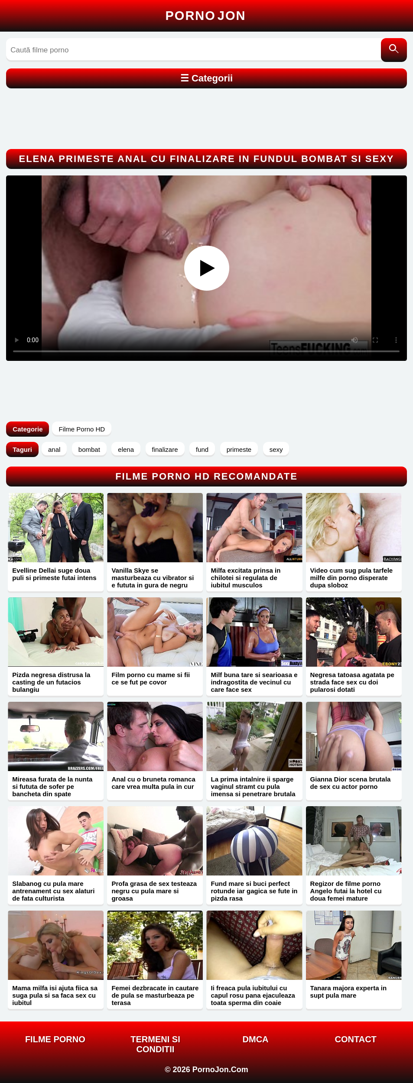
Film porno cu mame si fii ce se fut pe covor (150, 678)
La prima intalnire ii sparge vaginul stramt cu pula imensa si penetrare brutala (253, 786)
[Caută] (394, 50)
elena (126, 449)
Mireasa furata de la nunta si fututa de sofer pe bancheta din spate (52, 786)
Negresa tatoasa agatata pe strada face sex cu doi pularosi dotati (352, 682)
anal (54, 449)
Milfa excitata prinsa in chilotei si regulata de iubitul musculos (245, 578)
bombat (89, 449)
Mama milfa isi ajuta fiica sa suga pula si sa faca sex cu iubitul (55, 995)
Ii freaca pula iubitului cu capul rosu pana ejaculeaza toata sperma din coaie (253, 995)
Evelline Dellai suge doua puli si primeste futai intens (54, 574)
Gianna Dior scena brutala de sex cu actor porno (350, 782)
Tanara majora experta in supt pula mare (348, 991)
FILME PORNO (55, 1039)
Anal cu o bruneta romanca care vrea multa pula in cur (153, 782)
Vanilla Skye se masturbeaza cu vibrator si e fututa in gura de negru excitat (152, 581)
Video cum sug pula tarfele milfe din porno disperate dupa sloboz (351, 578)
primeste (239, 449)
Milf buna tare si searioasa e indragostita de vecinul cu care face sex (254, 682)
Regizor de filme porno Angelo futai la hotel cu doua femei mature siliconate (346, 894)
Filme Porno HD (82, 429)
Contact (356, 1039)
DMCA (256, 1039)
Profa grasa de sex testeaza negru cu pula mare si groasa (154, 891)
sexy (276, 449)
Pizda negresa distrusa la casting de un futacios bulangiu (51, 682)
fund (202, 449)
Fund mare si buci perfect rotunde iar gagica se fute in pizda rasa (254, 891)
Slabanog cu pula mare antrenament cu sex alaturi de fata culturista (53, 891)
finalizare (165, 449)
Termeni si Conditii (155, 1044)
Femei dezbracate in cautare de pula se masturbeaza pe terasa (154, 995)
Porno (206, 16)
